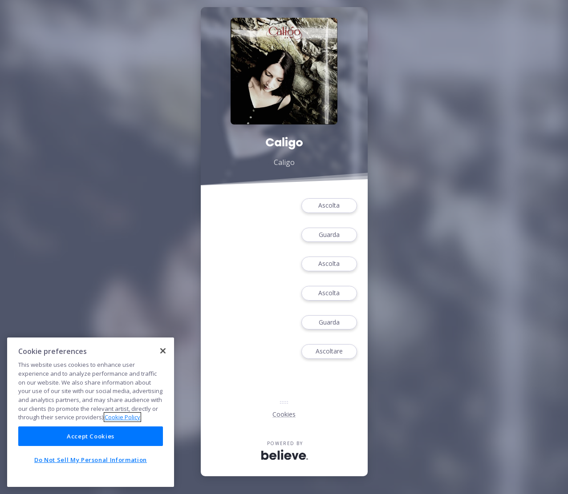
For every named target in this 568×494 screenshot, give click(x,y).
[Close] (163, 351)
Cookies (284, 414)
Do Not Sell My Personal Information (90, 460)
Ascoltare (329, 351)
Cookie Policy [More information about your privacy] (122, 417)
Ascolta (329, 206)
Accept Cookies (90, 436)
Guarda (329, 235)
